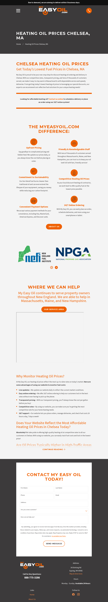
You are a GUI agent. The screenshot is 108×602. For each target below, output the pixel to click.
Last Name (59, 488)
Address (23, 503)
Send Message (54, 544)
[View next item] (56, 267)
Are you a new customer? (29, 510)
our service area (54, 309)
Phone (23, 496)
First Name (24, 488)
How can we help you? (28, 517)
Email (57, 496)
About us (54, 227)
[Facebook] (73, 595)
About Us (32, 600)
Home (32, 595)
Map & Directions (76, 574)
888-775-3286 (32, 578)
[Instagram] (78, 595)
